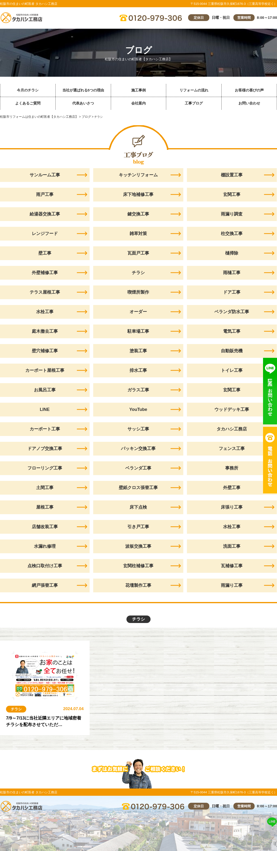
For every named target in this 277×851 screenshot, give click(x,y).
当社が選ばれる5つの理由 (83, 90)
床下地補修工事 (138, 194)
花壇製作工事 (138, 585)
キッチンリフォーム (138, 175)
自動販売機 (232, 350)
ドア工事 (231, 292)
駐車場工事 (138, 331)
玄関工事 (231, 194)
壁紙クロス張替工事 (138, 487)
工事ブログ (194, 103)
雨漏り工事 (232, 585)
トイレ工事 (232, 370)
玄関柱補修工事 (138, 565)
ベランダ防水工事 (231, 311)
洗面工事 (231, 546)
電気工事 (231, 331)
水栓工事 (231, 526)
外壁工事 (231, 487)
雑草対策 (138, 233)
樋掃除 (231, 253)
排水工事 (138, 370)
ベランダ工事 (138, 468)
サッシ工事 (138, 429)
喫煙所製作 (138, 292)
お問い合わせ (249, 103)
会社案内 (138, 103)
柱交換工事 (232, 233)
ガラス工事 (138, 389)
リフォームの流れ (193, 90)
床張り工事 (232, 507)
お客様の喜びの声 (249, 90)
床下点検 (138, 507)
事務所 (231, 468)
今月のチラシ (28, 90)
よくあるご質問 (27, 103)
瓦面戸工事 (138, 253)
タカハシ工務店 (232, 429)
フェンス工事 (232, 448)
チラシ (138, 272)
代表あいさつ (83, 103)
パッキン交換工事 (138, 448)
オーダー (138, 311)
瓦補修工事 (232, 565)
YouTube (138, 409)
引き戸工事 (138, 526)
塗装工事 (138, 350)
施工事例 (138, 90)
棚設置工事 (232, 175)
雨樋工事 (231, 272)
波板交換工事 (138, 546)
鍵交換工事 (138, 214)
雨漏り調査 (232, 214)
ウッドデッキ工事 (231, 409)
